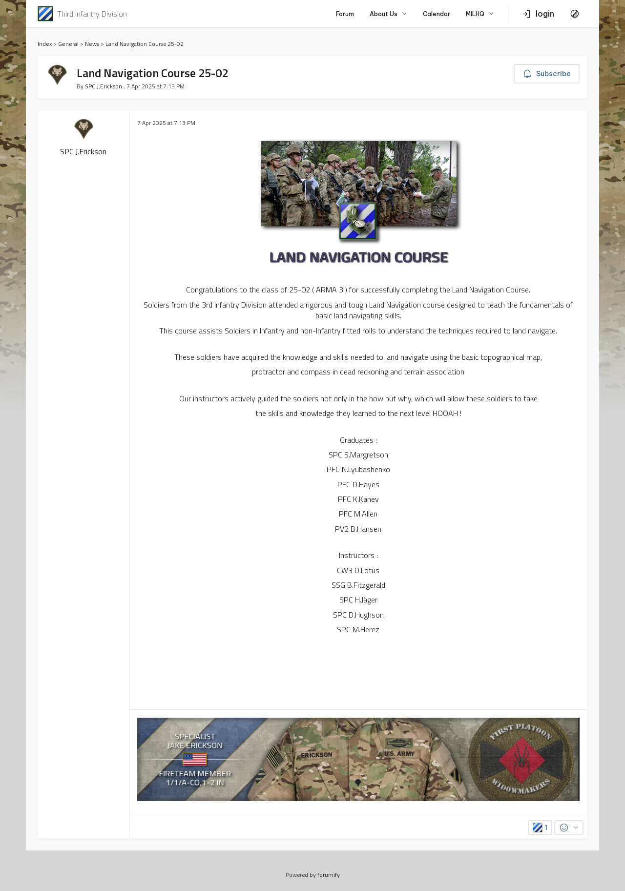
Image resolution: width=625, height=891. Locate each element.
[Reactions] (568, 827)
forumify (328, 874)
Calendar (436, 14)
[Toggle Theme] (574, 13)
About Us (388, 14)
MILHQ (480, 14)
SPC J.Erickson (104, 86)
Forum (345, 14)
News (92, 43)
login (538, 14)
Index (45, 43)
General (68, 43)
